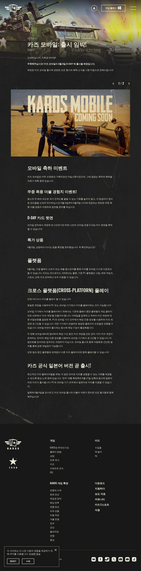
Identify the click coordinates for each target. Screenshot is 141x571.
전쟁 (52, 535)
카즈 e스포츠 (102, 504)
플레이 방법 (55, 451)
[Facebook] (100, 559)
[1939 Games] (13, 462)
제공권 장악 (55, 498)
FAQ (51, 472)
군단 (52, 527)
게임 (52, 440)
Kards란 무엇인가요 (59, 447)
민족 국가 (54, 460)
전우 (52, 523)
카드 (97, 440)
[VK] (93, 559)
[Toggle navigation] (133, 8)
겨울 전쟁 (54, 519)
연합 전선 (54, 506)
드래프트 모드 (57, 468)
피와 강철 (54, 511)
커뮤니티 (100, 499)
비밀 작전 (54, 515)
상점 (52, 455)
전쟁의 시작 (55, 490)
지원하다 (100, 488)
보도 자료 (100, 494)
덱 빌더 (98, 451)
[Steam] (107, 559)
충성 (52, 539)
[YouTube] (127, 559)
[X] (114, 559)
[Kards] (13, 8)
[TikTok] (134, 559)
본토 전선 (54, 494)
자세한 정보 (34, 553)
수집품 (98, 447)
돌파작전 (54, 531)
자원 (97, 510)
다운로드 (100, 483)
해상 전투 (54, 502)
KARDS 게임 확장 (59, 483)
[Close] (55, 550)
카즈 (52, 464)
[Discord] (120, 559)
